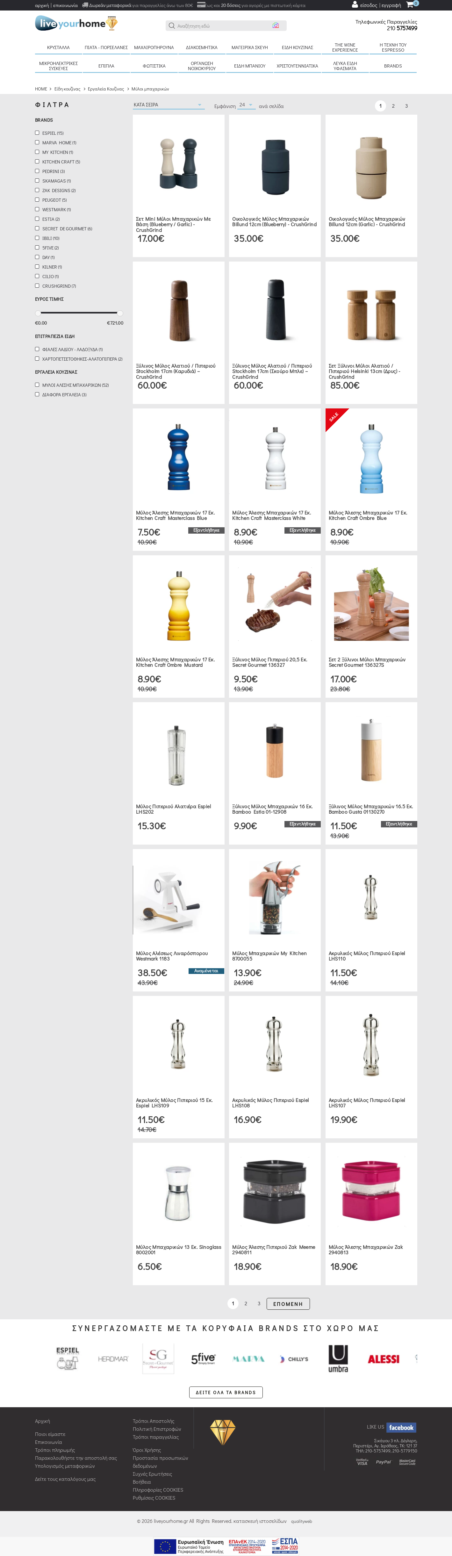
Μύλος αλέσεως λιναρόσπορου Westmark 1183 (172, 956)
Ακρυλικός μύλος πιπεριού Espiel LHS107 (367, 1103)
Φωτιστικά (154, 65)
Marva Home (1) (59, 143)
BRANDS (393, 65)
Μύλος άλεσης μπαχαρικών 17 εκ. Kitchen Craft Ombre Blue (368, 515)
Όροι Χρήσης (147, 1449)
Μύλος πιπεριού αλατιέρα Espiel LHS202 (173, 809)
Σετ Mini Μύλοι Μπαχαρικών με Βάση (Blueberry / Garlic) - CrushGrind (173, 224)
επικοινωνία (65, 5)
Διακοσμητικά (202, 47)
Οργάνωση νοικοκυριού (202, 65)
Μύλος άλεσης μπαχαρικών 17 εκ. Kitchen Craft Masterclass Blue (175, 515)
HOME (41, 89)
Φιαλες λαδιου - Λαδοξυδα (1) (72, 349)
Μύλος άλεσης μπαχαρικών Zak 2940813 (366, 1249)
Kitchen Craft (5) (61, 162)
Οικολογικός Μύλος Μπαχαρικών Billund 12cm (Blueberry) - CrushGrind (274, 221)
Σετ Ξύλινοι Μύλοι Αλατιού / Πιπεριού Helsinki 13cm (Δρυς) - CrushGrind (364, 371)
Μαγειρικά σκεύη (250, 47)
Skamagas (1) (56, 181)
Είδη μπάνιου (249, 65)
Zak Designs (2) (58, 190)
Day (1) (48, 257)
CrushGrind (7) (59, 286)
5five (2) (50, 248)
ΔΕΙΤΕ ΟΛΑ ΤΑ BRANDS (226, 1392)
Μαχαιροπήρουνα (154, 47)
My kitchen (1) (57, 152)
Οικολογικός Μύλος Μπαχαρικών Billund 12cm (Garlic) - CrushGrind (367, 221)
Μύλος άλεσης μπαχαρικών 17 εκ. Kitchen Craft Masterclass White (271, 515)
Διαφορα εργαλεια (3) (64, 395)
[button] (172, 26)
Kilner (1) (52, 267)
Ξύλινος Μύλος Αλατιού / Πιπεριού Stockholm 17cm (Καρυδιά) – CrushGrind (176, 371)
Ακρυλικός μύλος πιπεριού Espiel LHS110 (367, 956)
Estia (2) (51, 219)
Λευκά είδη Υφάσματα (345, 65)
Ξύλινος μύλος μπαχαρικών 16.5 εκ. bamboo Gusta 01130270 (371, 809)
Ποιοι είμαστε (50, 1433)
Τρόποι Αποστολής (153, 1420)
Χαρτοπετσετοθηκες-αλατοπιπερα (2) (82, 359)
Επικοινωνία (48, 1441)
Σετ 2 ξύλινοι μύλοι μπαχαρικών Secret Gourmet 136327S (367, 662)
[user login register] (376, 4)
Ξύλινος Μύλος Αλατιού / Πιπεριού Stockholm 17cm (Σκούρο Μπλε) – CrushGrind (272, 371)
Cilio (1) (50, 276)
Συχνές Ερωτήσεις (152, 1473)
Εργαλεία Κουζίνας (106, 89)
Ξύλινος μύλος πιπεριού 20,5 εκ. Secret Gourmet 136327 (269, 662)
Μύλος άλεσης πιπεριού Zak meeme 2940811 (273, 1249)
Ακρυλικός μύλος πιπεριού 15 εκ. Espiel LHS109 (174, 1103)
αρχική (42, 5)
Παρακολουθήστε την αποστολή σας (76, 1457)
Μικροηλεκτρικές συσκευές (58, 65)
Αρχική (42, 1420)
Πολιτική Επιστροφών (157, 1428)
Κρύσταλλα (58, 47)
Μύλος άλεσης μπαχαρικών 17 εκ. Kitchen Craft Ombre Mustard (175, 662)
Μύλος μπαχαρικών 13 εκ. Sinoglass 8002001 (178, 1249)
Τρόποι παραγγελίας (156, 1436)
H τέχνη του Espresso (393, 47)
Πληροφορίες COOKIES (158, 1489)
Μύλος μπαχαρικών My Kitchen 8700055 (269, 956)
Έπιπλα (106, 65)
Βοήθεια (142, 1481)
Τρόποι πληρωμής (55, 1449)
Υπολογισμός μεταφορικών (65, 1465)
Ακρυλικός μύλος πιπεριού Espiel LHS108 (270, 1103)
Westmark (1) (56, 209)
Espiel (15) (52, 133)
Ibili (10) (50, 238)
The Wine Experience (345, 47)
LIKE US (392, 1426)
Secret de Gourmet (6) (67, 229)
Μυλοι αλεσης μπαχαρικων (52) (75, 385)
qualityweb (301, 1521)
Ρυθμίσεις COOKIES (154, 1497)
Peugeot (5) (54, 200)
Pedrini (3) (53, 171)
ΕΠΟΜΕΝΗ (288, 1303)
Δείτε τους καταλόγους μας (65, 1478)
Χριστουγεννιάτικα (297, 65)
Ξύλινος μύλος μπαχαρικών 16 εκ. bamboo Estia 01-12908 (272, 809)
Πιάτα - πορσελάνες (106, 47)
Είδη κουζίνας (297, 47)
